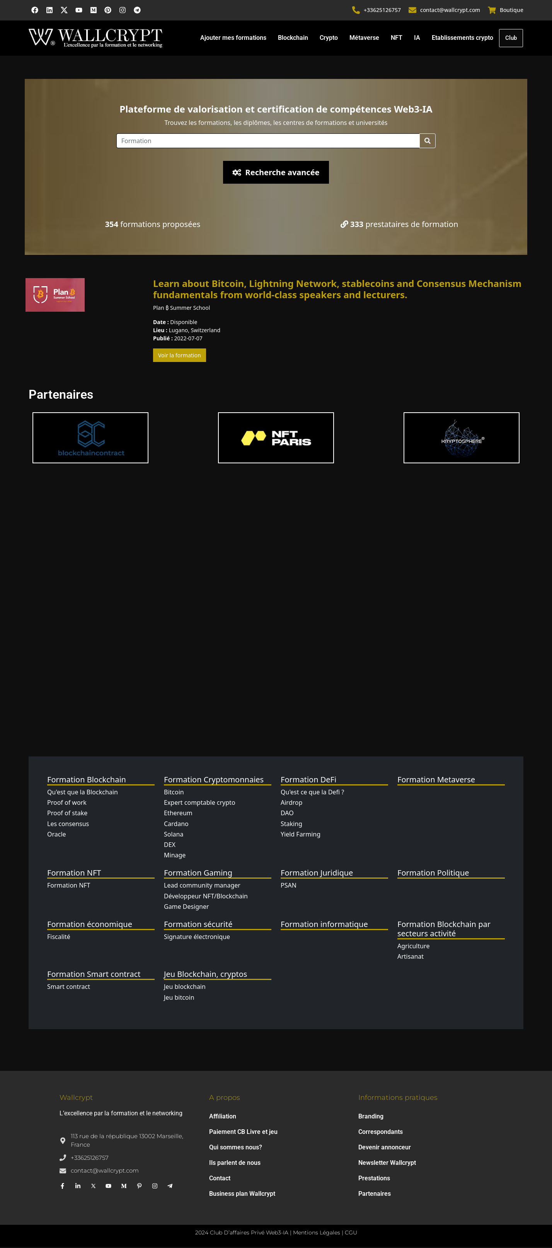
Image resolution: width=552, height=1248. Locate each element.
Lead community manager (202, 887)
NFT (396, 38)
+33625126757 (382, 10)
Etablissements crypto (462, 38)
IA (417, 38)
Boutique (511, 10)
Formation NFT (68, 887)
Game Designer (186, 907)
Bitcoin (174, 793)
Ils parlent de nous (235, 1164)
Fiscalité (58, 938)
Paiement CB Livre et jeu (243, 1133)
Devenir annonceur (384, 1148)
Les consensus (68, 825)
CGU (351, 1233)
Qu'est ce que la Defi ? (312, 793)
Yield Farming (300, 835)
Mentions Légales (316, 1233)
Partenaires (374, 1194)
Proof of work (67, 803)
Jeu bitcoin (179, 998)
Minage (175, 856)
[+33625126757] (356, 11)
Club (511, 39)
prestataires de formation (399, 225)
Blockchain (293, 38)
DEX (169, 846)
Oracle (56, 835)
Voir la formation (179, 356)
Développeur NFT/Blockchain (206, 897)
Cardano (176, 825)
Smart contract (68, 988)
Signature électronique (197, 938)
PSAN (288, 887)
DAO (287, 814)
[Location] (268, 142)
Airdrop (291, 803)
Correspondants (380, 1133)
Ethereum (178, 814)
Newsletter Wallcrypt (387, 1164)
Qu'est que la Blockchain (82, 793)
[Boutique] (492, 11)
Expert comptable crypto (199, 803)
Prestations (374, 1179)
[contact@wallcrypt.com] (413, 11)
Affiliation (222, 1117)
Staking (291, 825)
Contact (219, 1179)
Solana (173, 835)
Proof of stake (67, 814)
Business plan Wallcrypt (242, 1194)
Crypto (328, 38)
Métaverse (364, 38)
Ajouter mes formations (233, 38)
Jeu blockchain (185, 988)
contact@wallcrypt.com (450, 10)
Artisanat (410, 957)
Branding (370, 1117)
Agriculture (413, 947)
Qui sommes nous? (235, 1148)
